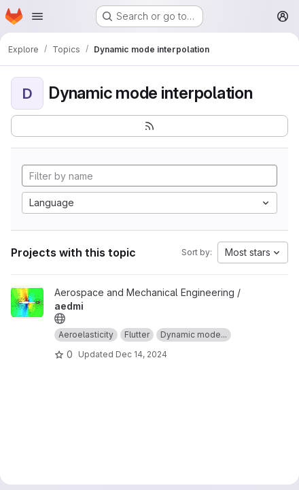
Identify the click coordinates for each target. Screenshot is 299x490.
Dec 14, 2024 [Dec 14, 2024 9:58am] (141, 354)
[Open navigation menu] (37, 16)
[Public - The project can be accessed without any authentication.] (59, 318)
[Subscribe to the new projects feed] (149, 126)
